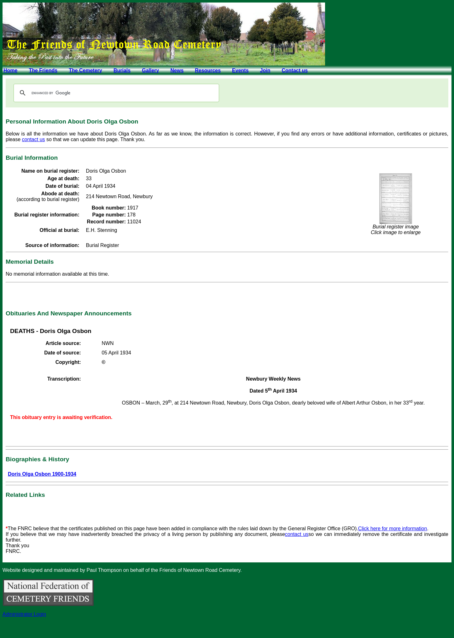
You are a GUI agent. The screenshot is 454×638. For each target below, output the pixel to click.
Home (10, 70)
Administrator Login (24, 614)
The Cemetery (85, 70)
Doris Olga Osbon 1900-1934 (42, 474)
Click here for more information (392, 528)
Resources (208, 70)
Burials (122, 70)
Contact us (295, 70)
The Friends (43, 70)
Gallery (150, 70)
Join (265, 70)
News (176, 70)
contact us (33, 139)
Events (240, 70)
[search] (115, 93)
